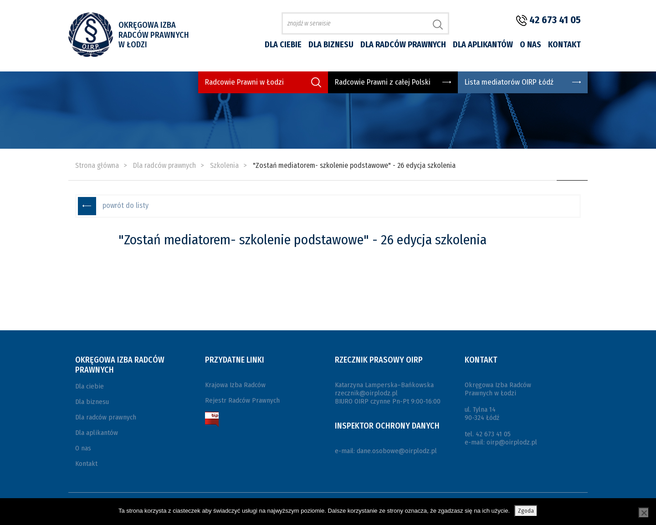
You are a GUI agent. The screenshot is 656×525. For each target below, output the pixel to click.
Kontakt (564, 45)
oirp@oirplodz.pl (512, 442)
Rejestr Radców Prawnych (242, 400)
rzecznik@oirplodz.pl (366, 393)
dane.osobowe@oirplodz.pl (397, 451)
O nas (530, 45)
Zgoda (526, 510)
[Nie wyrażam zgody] (643, 512)
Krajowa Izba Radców (235, 385)
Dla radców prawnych (403, 45)
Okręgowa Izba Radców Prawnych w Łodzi (153, 35)
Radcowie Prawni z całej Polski (382, 82)
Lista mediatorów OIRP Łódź (509, 82)
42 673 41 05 (555, 20)
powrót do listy (125, 205)
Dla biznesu (331, 45)
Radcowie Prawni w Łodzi (244, 82)
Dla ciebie (283, 45)
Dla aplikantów (483, 45)
